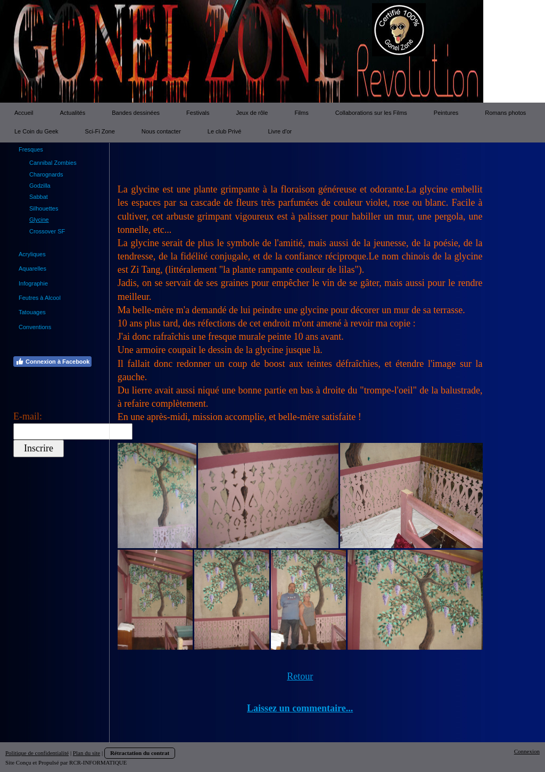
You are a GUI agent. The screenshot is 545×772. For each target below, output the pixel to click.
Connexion (527, 751)
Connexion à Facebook (52, 361)
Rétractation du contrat (139, 753)
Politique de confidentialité (37, 753)
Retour (300, 676)
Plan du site (86, 753)
